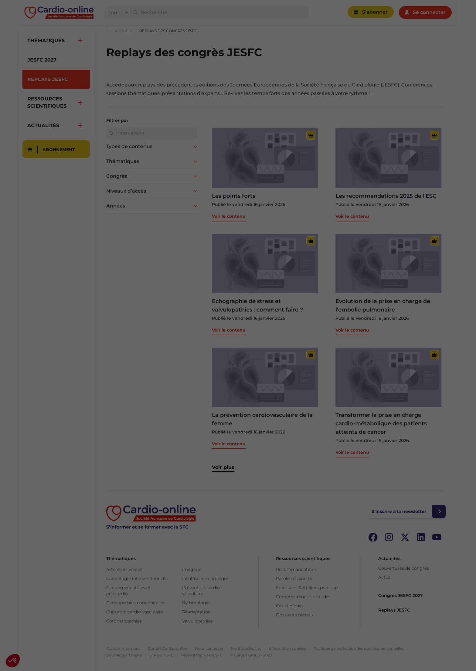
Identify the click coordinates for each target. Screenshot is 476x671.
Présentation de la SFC (202, 655)
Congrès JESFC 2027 (400, 595)
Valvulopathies (197, 621)
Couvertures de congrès (403, 568)
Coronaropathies (124, 621)
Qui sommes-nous (123, 648)
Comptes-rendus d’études (303, 596)
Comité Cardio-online (167, 648)
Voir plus (223, 467)
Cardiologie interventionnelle (137, 578)
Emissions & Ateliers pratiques (308, 587)
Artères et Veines (124, 569)
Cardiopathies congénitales (135, 602)
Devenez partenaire (124, 655)
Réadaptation (196, 612)
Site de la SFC (161, 655)
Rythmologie (196, 602)
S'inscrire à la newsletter (399, 511)
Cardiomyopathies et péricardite (128, 590)
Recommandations (296, 569)
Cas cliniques (290, 606)
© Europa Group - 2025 (251, 655)
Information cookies (287, 648)
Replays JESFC (394, 610)
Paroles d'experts (294, 578)
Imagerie (191, 569)
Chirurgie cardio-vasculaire (134, 612)
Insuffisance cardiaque (205, 578)
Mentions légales (246, 648)
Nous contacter (209, 648)
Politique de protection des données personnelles (359, 648)
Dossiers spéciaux (295, 615)
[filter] (117, 12)
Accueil (123, 31)
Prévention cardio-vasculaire (201, 590)
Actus (384, 577)
